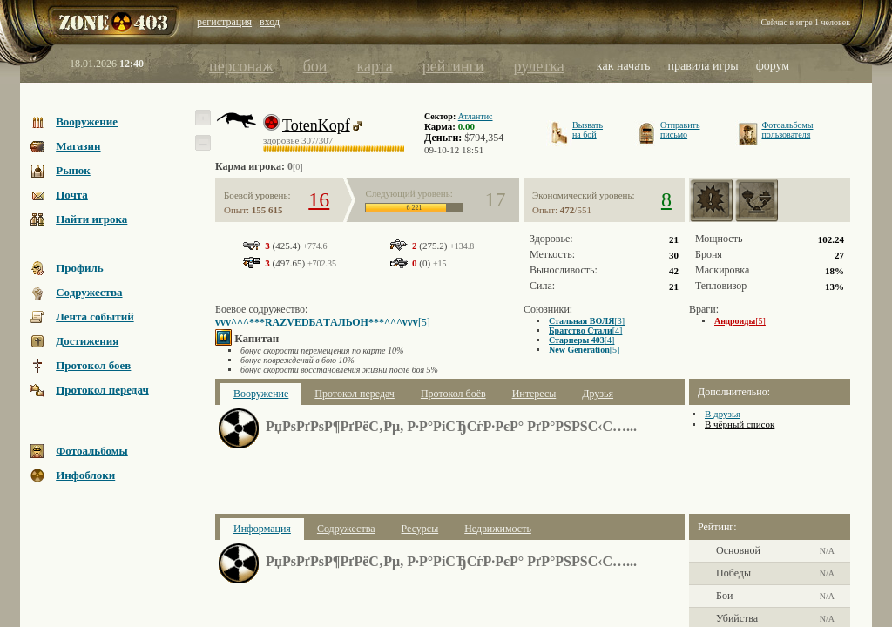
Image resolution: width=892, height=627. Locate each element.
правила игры (703, 65)
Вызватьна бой (587, 129)
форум (773, 65)
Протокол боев (93, 365)
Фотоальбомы (92, 450)
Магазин (78, 145)
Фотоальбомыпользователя (787, 129)
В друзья (722, 413)
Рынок (73, 170)
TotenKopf (316, 125)
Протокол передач (102, 389)
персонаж (241, 66)
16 (318, 199)
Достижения (87, 340)
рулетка (539, 66)
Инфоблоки (85, 475)
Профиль (80, 267)
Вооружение (87, 121)
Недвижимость (497, 528)
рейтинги (453, 66)
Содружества (89, 292)
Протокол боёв (453, 394)
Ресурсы (420, 528)
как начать (624, 65)
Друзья (597, 394)
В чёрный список (739, 424)
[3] (587, 321)
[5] (322, 322)
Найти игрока (91, 219)
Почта (72, 194)
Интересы (534, 394)
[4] (585, 330)
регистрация (224, 22)
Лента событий (94, 316)
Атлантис (475, 116)
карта (374, 66)
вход (270, 22)
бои (315, 66)
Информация (262, 528)
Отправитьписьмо (679, 129)
